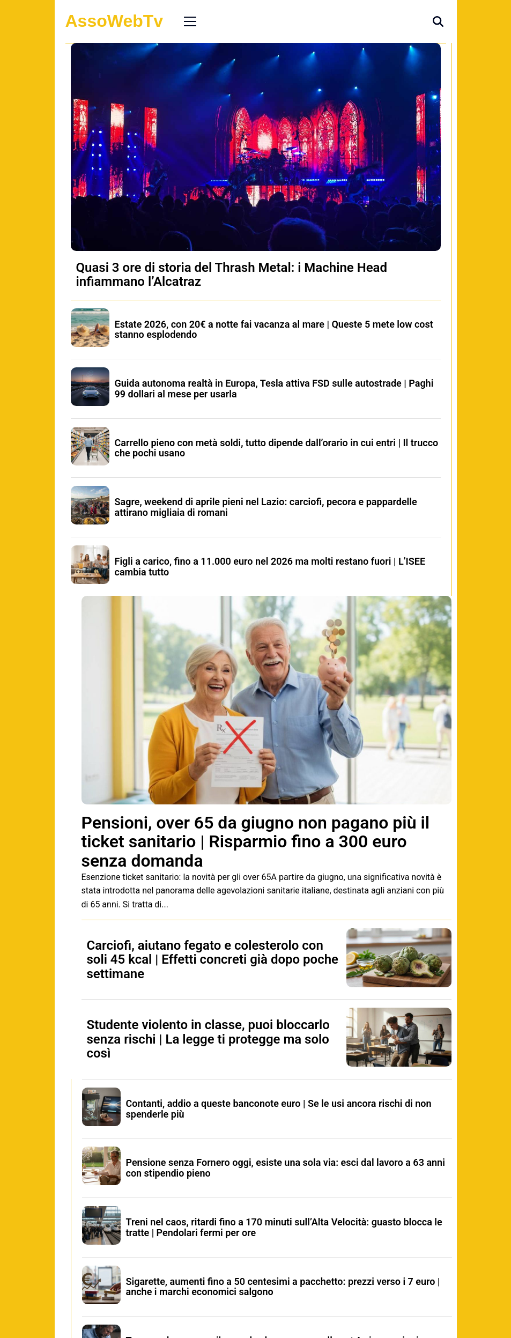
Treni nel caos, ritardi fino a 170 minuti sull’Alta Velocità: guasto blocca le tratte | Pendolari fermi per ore (284, 1227)
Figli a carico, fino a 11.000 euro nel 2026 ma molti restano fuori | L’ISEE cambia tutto (270, 567)
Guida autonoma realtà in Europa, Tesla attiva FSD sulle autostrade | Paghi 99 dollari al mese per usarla (274, 389)
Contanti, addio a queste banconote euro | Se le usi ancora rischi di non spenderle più (279, 1109)
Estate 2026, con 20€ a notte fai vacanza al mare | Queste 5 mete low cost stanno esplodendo (274, 330)
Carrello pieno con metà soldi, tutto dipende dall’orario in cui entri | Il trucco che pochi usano (277, 448)
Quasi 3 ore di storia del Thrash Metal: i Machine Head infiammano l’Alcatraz (231, 274)
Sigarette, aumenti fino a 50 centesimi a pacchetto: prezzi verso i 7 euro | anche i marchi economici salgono (283, 1287)
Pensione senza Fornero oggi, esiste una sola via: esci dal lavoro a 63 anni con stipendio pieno (285, 1168)
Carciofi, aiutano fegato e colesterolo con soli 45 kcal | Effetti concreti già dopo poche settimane (213, 959)
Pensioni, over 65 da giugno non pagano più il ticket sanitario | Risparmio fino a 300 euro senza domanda (256, 841)
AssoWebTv (114, 21)
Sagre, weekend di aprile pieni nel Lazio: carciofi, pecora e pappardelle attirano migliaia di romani (266, 507)
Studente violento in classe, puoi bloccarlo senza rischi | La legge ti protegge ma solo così (208, 1039)
